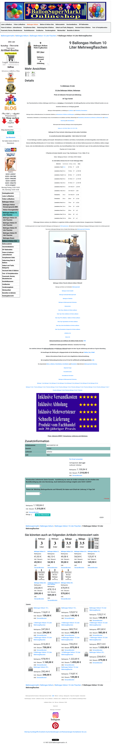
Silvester (106, 117)
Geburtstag (63, 120)
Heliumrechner (68, 306)
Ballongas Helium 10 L (94, 551)
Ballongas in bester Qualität (67, 290)
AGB (53, 695)
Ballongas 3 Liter (47, 383)
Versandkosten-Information (67, 375)
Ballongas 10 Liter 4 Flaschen (69, 387)
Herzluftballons (66, 364)
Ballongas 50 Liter (94, 383)
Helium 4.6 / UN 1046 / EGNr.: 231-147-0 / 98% (67, 128)
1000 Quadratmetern (64, 226)
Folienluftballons (58, 364)
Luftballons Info (67, 333)
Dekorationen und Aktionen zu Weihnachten (93, 117)
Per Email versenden (76, 459)
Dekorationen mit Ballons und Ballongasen (65, 114)
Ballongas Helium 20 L (40, 583)
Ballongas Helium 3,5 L (67, 551)
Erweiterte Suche (44, 732)
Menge (28, 514)
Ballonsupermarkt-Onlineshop (83, 229)
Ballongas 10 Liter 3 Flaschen (57, 387)
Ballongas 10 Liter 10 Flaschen (76, 390)
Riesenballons (84, 110)
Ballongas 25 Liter (78, 383)
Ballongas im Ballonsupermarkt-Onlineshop (68, 302)
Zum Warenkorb (10, 137)
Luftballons (71, 110)
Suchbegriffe (34, 732)
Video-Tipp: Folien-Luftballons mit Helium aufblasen (67, 313)
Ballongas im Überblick (67, 298)
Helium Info (67, 337)
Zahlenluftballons (70, 120)
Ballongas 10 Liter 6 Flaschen (94, 387)
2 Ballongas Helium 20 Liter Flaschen (54, 583)
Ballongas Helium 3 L (40, 551)
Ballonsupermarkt (7, 36)
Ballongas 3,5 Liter (55, 383)
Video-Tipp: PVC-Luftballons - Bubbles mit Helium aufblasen (67, 317)
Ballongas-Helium (22, 36)
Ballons (48, 364)
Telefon (86, 352)
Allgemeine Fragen (67, 367)
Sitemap (27, 732)
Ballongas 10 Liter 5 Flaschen (82, 387)
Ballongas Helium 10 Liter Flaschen (43, 36)
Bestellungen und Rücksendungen (61, 732)
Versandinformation (68, 371)
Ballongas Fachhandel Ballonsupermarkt (67, 294)
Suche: (10, 127)
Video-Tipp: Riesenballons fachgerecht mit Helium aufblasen (67, 329)
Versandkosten (77, 475)
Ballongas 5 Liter (63, 383)
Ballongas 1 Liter (40, 383)
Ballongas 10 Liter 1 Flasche (32, 387)
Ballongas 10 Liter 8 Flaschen (63, 390)
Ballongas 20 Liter (71, 383)
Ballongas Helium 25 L (41, 667)
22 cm (64, 167)
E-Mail (93, 352)
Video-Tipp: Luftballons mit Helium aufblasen (67, 310)
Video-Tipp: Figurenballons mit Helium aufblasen (68, 321)
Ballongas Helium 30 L (67, 583)
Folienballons (78, 110)
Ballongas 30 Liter (86, 383)
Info (85, 340)
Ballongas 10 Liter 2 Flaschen (44, 387)
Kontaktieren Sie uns (79, 732)
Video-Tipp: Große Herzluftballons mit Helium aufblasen (67, 325)
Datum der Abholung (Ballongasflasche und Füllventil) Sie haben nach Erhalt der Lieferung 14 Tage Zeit (60, 489)
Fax (90, 352)
